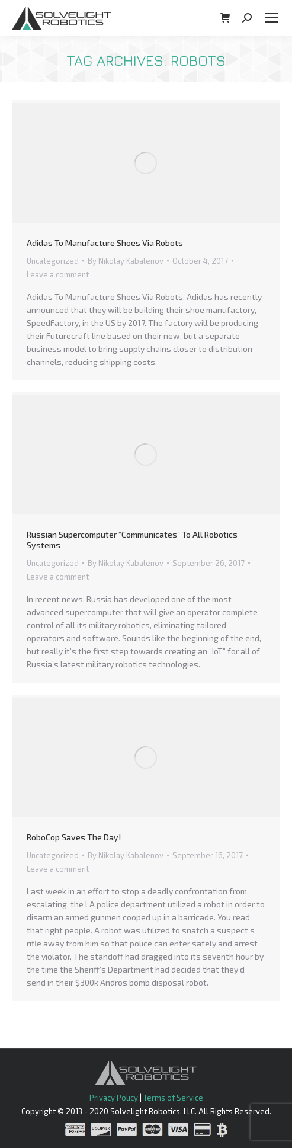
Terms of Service (173, 1097)
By (125, 261)
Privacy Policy (113, 1097)
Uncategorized (53, 261)
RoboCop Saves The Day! (74, 837)
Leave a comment (58, 274)
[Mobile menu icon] (272, 17)
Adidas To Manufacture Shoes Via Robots (105, 243)
